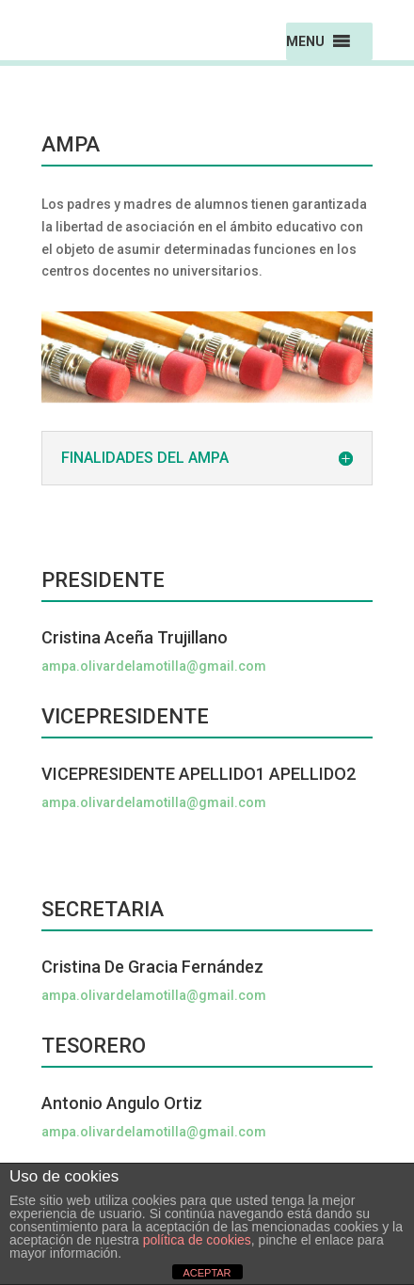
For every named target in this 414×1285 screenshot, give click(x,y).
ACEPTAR (207, 1272)
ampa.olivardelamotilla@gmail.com (153, 666)
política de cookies (197, 1239)
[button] (305, 41)
